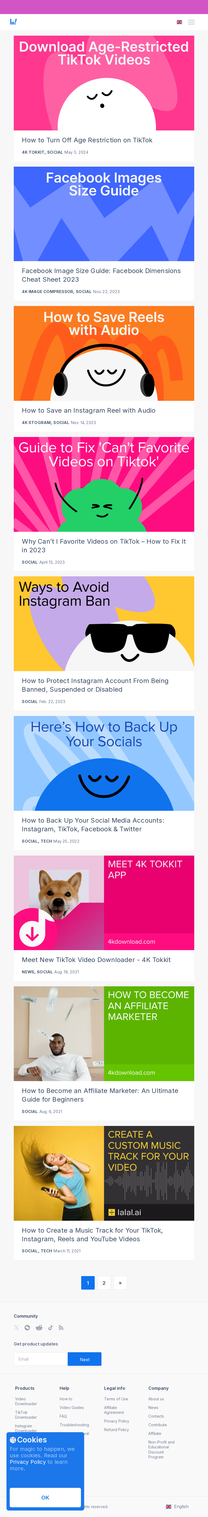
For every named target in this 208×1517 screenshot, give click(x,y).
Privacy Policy (28, 1462)
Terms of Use (116, 1399)
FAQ (63, 1416)
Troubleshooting (74, 1424)
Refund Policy (116, 1429)
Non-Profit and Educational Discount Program (161, 1449)
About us (156, 1399)
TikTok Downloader (26, 1415)
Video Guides (72, 1407)
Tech (46, 841)
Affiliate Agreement (114, 1410)
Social (55, 152)
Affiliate (154, 1433)
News (28, 971)
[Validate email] (84, 1359)
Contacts (156, 1416)
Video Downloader (26, 1401)
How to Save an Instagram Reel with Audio (88, 410)
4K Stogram (36, 422)
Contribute (157, 1424)
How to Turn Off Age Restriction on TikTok (87, 140)
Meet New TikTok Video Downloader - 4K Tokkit (96, 960)
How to (66, 1399)
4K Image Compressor (47, 291)
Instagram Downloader (26, 1428)
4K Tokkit (33, 152)
